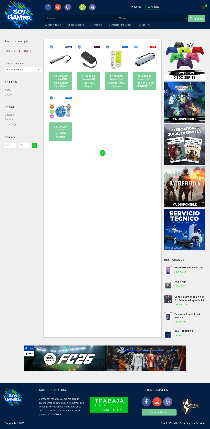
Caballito (9, 114)
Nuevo (8, 90)
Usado (8, 94)
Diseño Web (167, 423)
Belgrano (9, 119)
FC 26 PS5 (180, 282)
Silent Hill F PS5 (183, 331)
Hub (26, 51)
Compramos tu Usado (120, 25)
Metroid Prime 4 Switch (188, 267)
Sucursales (153, 6)
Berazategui (11, 124)
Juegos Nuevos (53, 25)
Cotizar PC (144, 25)
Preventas (96, 25)
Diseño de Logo (183, 423)
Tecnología (11, 51)
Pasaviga (200, 423)
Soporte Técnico (159, 412)
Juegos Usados (76, 25)
